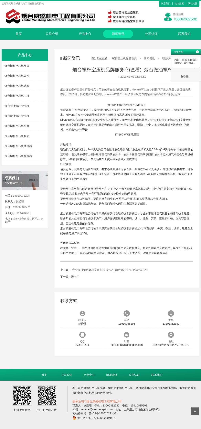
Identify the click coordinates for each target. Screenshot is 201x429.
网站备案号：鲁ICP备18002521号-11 (95, 413)
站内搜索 (179, 3)
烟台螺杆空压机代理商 (18, 156)
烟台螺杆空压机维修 (17, 125)
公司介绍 (52, 33)
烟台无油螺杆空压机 (17, 105)
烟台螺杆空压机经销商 (18, 146)
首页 (19, 33)
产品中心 (85, 33)
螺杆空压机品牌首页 (124, 58)
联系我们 (165, 3)
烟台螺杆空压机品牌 (17, 65)
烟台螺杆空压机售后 (17, 136)
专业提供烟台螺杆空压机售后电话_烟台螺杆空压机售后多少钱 (110, 269)
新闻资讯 (118, 33)
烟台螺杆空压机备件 (17, 75)
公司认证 (151, 33)
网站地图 (192, 3)
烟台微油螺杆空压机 (17, 115)
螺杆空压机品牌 (124, 124)
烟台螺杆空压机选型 (17, 85)
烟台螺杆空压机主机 (17, 95)
